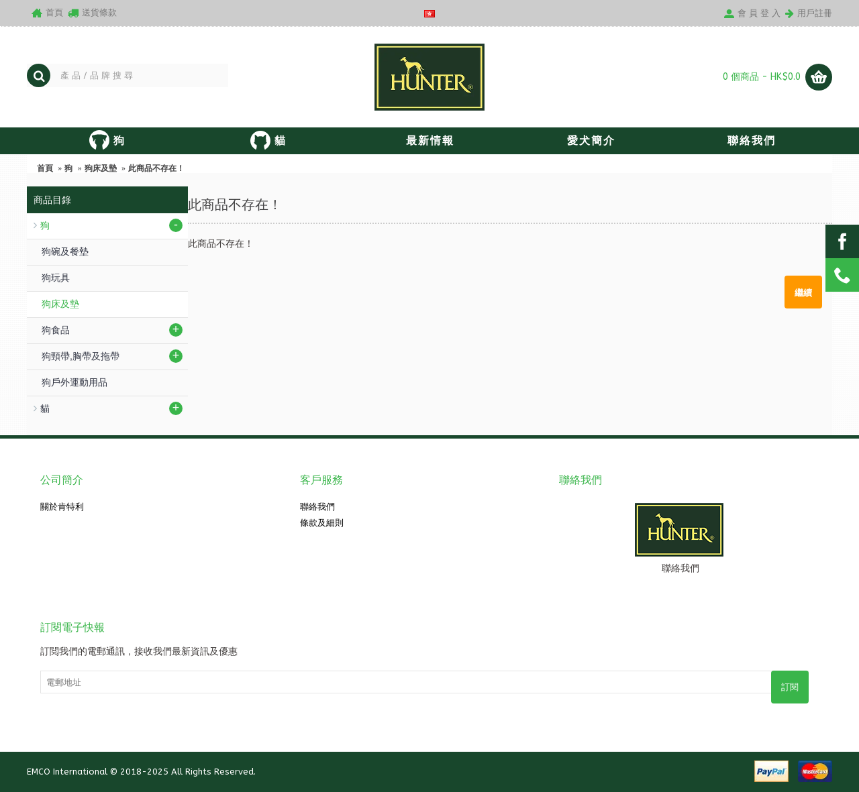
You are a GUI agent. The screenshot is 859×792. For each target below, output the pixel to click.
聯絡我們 (317, 507)
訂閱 (790, 687)
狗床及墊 (101, 168)
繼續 (803, 291)
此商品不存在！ (156, 168)
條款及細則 (322, 523)
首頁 (45, 168)
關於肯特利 (62, 507)
